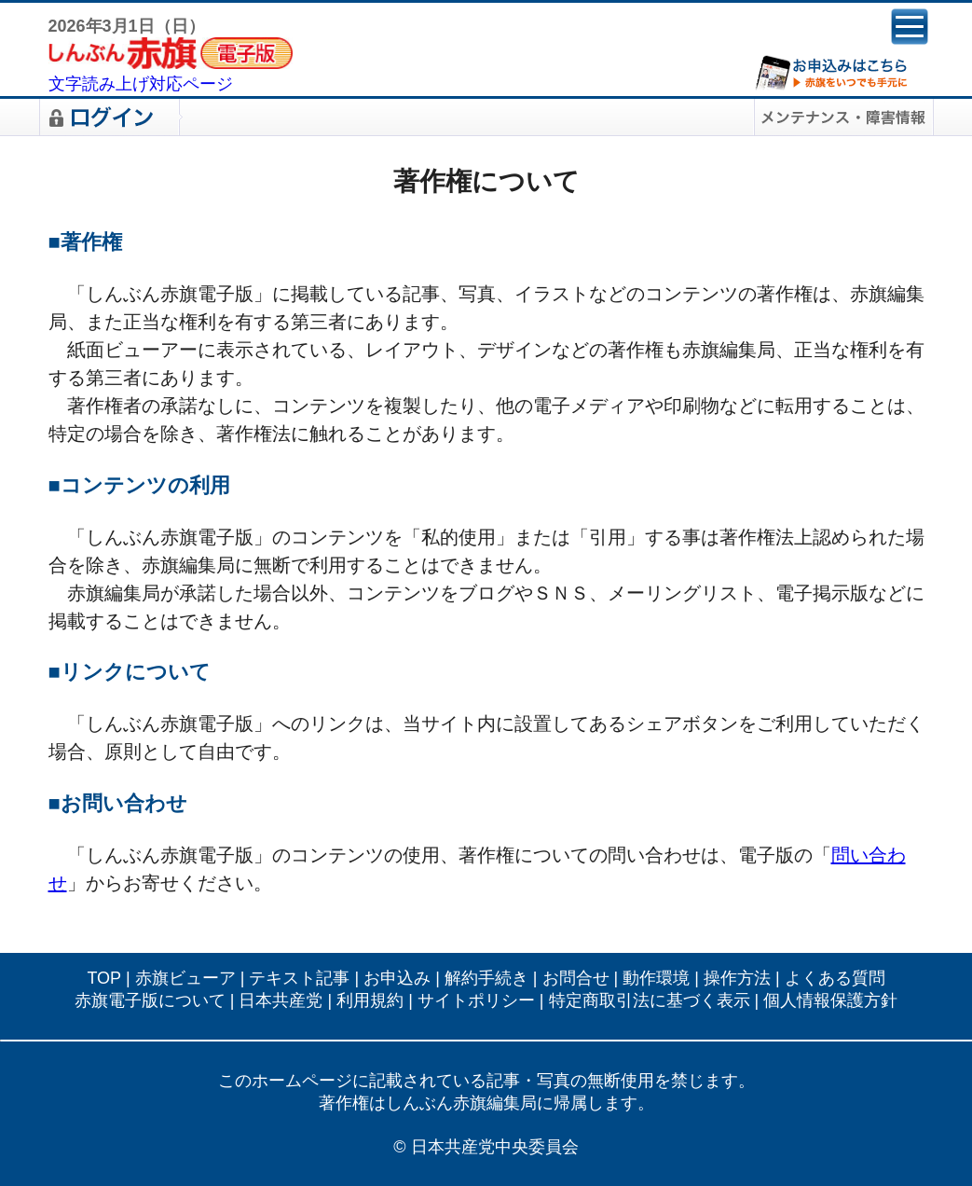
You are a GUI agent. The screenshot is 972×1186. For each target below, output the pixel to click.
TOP (104, 978)
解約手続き (486, 978)
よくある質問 (835, 978)
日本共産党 (280, 1000)
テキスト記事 (299, 978)
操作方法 (737, 978)
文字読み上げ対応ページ (140, 84)
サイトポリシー (476, 1000)
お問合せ (575, 978)
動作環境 (656, 978)
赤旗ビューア (185, 978)
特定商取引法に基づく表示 (649, 1000)
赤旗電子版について (150, 1000)
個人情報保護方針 (830, 1000)
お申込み (397, 978)
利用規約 (370, 1000)
